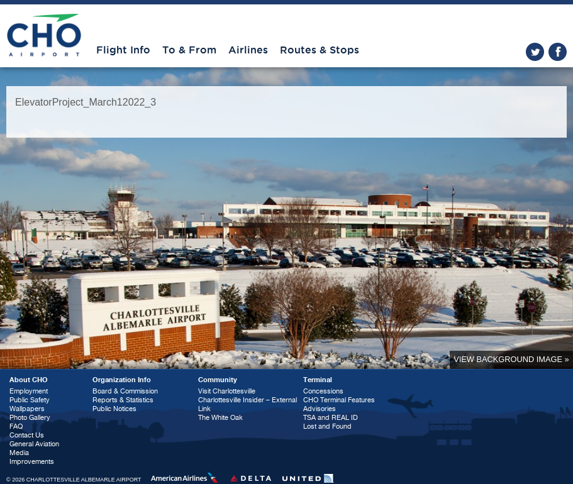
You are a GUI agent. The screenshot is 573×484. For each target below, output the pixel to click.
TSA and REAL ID (330, 417)
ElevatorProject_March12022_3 (85, 102)
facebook (557, 52)
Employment (28, 391)
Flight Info (123, 50)
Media (19, 452)
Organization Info (121, 380)
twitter (535, 52)
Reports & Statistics (122, 400)
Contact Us (26, 435)
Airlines (248, 50)
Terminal (317, 380)
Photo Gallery (29, 417)
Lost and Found (327, 426)
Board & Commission (125, 391)
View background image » (511, 359)
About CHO (28, 380)
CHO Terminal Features (339, 400)
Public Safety (29, 400)
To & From (189, 50)
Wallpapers (27, 408)
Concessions (323, 391)
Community (217, 380)
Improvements (31, 461)
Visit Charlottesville (226, 391)
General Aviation (34, 444)
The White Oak (220, 417)
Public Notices (114, 408)
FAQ (16, 426)
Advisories (319, 408)
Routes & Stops (319, 50)
